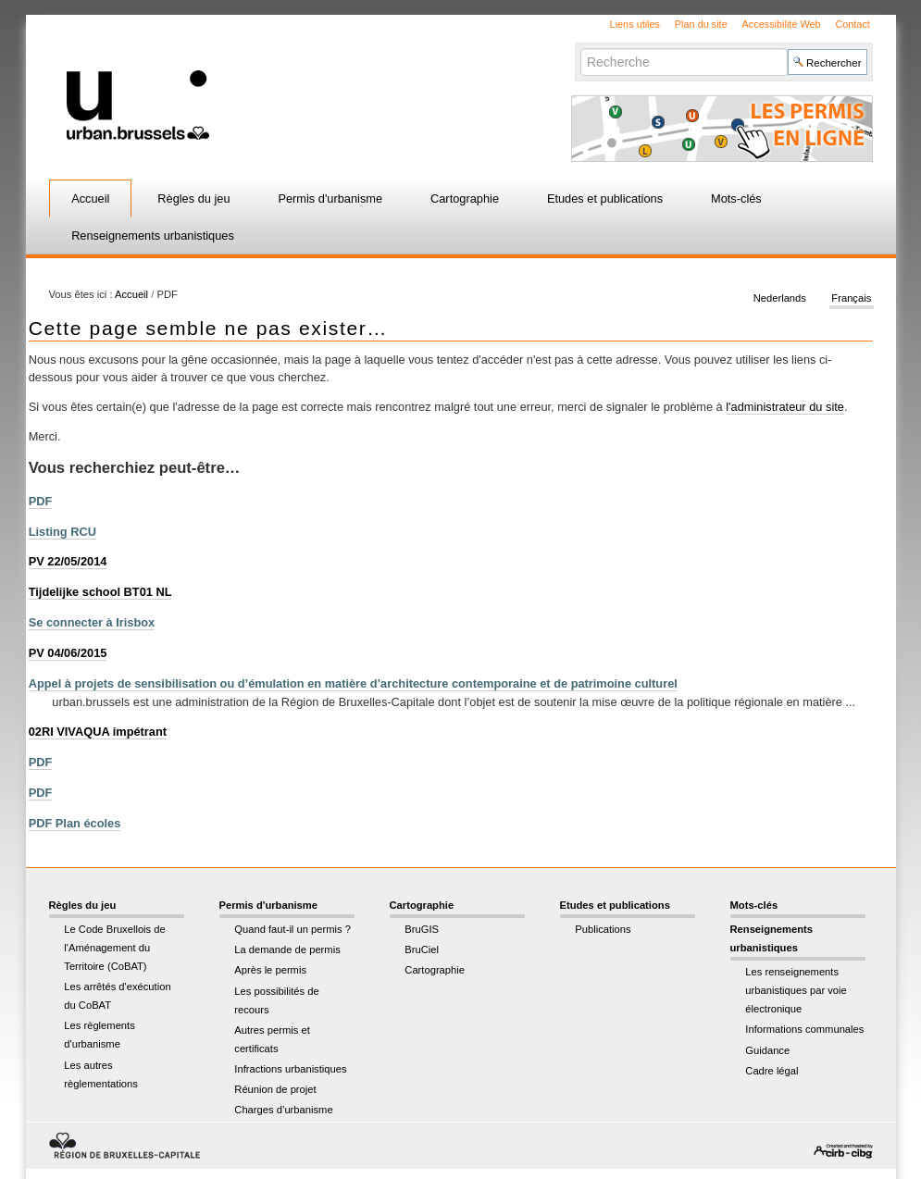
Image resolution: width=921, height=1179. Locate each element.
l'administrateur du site (785, 407)
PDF (41, 501)
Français (851, 298)
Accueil (90, 198)
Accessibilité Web (781, 24)
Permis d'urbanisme (330, 198)
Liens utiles (635, 24)
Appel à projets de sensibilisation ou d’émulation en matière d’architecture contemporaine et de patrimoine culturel (353, 683)
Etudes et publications (605, 198)
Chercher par (579, 47)
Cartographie (464, 198)
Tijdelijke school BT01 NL (100, 592)
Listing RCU (62, 532)
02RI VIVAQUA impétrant (98, 731)
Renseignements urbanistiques (152, 235)
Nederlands (779, 298)
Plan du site (701, 24)
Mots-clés (736, 198)
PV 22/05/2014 (68, 561)
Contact (852, 24)
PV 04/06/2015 (68, 653)
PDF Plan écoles (75, 823)
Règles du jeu (193, 198)
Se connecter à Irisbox (92, 622)
